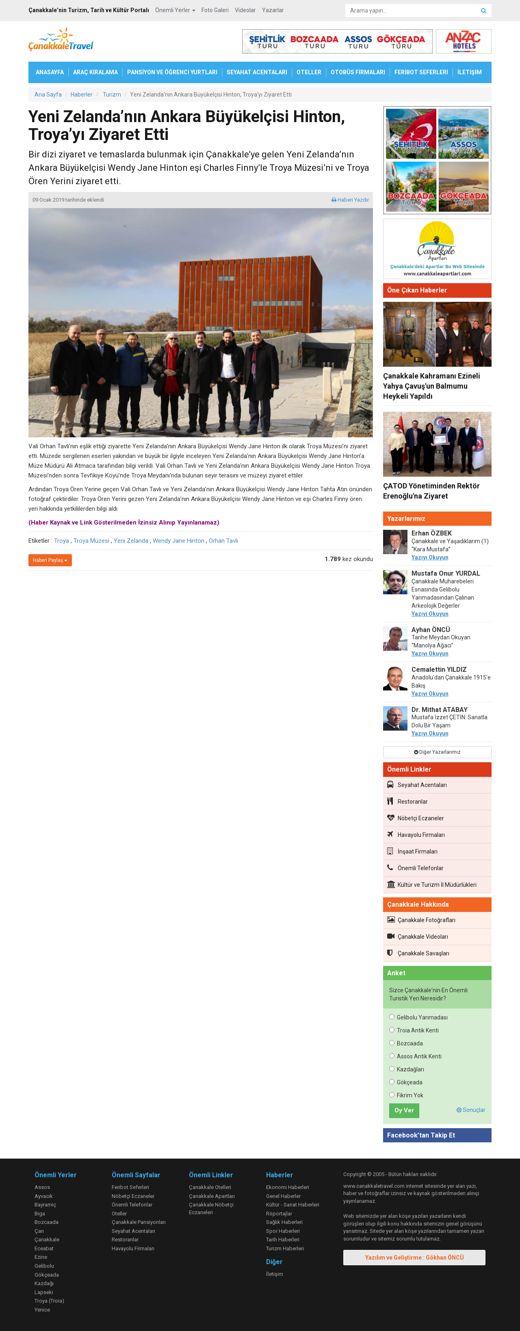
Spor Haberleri (283, 1231)
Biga (40, 1214)
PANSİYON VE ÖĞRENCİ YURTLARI (172, 72)
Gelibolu (44, 1266)
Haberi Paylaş (50, 560)
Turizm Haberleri (285, 1248)
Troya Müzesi (91, 540)
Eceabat (44, 1248)
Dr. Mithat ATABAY (440, 710)
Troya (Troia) (49, 1301)
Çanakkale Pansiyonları (139, 1222)
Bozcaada (406, 1043)
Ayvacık (44, 1196)
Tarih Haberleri (282, 1239)
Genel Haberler (283, 1196)
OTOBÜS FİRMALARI (358, 72)
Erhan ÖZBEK (432, 533)
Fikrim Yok (406, 1095)
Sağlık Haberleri (284, 1222)
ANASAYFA (50, 72)
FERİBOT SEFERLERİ (421, 72)
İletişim (274, 1274)
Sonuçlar (471, 1110)
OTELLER (309, 72)
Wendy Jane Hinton (178, 540)
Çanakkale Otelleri (210, 1187)
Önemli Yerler (175, 10)
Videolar (245, 10)
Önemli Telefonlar (415, 867)
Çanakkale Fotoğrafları (421, 919)
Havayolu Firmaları (416, 834)
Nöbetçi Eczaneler (415, 817)
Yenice (42, 1310)
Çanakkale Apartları (212, 1196)
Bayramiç (45, 1205)
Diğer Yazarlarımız (437, 752)
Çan (39, 1231)
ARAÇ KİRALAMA (95, 72)
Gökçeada (405, 1082)
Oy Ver (404, 1110)
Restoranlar (407, 801)
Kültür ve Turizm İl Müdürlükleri (432, 884)
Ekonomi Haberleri (287, 1187)
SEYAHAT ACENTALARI (257, 72)
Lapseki (44, 1292)
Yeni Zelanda (131, 540)
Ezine (41, 1257)
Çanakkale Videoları (417, 936)
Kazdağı (44, 1283)
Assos (42, 1187)
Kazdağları (406, 1069)
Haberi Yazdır (350, 200)
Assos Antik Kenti (415, 1056)
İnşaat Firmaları (412, 851)
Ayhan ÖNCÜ (431, 630)
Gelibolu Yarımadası (418, 1017)
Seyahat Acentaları (417, 784)
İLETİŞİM (469, 72)
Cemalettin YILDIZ (439, 669)
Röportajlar (279, 1214)
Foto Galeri (215, 10)
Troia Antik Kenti (414, 1030)
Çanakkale (47, 1239)
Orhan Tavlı (223, 540)
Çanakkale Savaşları (418, 953)
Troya (61, 540)
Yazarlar (273, 10)
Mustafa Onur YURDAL (446, 573)
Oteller (119, 1214)
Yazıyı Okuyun (430, 557)
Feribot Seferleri (130, 1187)
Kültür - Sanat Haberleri (292, 1205)
